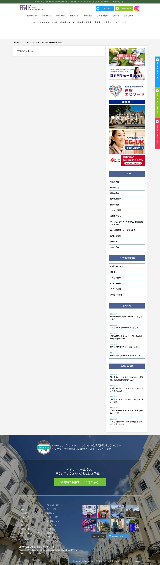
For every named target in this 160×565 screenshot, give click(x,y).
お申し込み (129, 16)
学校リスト (74, 16)
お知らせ (116, 16)
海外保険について (53, 521)
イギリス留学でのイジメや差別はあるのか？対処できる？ (126, 421)
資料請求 (113, 242)
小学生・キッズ (67, 22)
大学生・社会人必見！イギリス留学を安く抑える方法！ (127, 410)
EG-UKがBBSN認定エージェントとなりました (126, 316)
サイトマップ (51, 525)
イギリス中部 (115, 283)
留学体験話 (88, 16)
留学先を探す (115, 199)
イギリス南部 (115, 278)
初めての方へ (31, 16)
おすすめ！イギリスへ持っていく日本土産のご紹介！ (127, 399)
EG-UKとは (46, 16)
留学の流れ (60, 16)
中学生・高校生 (85, 22)
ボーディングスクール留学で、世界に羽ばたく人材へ (127, 223)
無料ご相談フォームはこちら (81, 482)
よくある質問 (102, 16)
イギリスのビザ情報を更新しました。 (125, 326)
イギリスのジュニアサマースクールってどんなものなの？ (127, 388)
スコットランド (116, 295)
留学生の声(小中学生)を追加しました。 (125, 346)
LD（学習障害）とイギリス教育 (122, 230)
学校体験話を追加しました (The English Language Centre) (126, 336)
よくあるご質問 (52, 517)
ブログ (124, 22)
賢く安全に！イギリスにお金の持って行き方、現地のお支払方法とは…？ (127, 377)
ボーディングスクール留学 (45, 22)
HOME (17, 42)
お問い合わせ (115, 236)
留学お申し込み (52, 541)
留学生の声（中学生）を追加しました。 (126, 354)
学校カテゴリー (31, 42)
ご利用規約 (50, 529)
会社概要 (24, 513)
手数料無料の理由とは (54, 505)
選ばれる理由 (51, 509)
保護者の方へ (115, 216)
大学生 (98, 22)
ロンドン (113, 272)
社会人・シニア (111, 22)
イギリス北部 (115, 289)
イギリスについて (117, 266)
